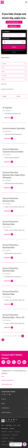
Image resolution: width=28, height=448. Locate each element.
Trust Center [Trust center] (11, 431)
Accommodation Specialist (14, 128)
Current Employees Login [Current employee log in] (6, 384)
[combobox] (15, 42)
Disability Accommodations (7, 380)
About (2, 425)
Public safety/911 (14, 434)
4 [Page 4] (8, 336)
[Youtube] (19, 362)
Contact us (14, 399)
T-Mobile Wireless (14, 408)
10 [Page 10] (19, 336)
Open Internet (10, 441)
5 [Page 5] (10, 336)
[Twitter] (13, 362)
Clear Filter (3, 84)
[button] (23, 42)
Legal (2, 376)
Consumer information (5, 434)
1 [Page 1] (3, 336)
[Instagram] (3, 362)
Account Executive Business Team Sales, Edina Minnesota (14, 175)
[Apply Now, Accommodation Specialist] (8, 138)
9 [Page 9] (17, 336)
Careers (18, 425)
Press (15, 425)
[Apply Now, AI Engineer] (8, 117)
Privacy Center (17, 431)
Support (14, 403)
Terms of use (12, 438)
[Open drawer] (26, 2)
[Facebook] (8, 362)
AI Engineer (7, 107)
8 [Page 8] (15, 336)
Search (14, 47)
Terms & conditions (4, 438)
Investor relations (8, 425)
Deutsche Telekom (4, 428)
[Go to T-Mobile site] (2, 2)
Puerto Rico (12, 428)
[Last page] (2, 339)
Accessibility (3, 441)
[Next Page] (22, 336)
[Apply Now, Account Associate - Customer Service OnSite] (8, 161)
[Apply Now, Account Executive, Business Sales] (8, 211)
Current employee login (14, 22)
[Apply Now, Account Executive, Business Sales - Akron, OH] (8, 327)
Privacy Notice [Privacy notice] (4, 431)
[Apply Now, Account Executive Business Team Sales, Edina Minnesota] (8, 187)
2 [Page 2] (5, 336)
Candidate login (14, 26)
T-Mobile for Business (14, 412)
